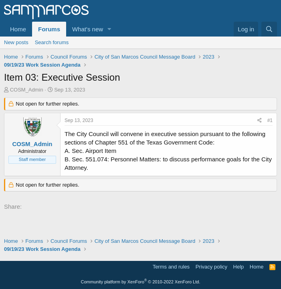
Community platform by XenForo (140, 281)
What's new (87, 29)
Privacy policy (211, 267)
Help (238, 267)
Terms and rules (171, 267)
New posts (16, 42)
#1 (270, 120)
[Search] (269, 29)
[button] (109, 29)
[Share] (260, 120)
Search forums (52, 42)
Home (18, 29)
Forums (49, 29)
